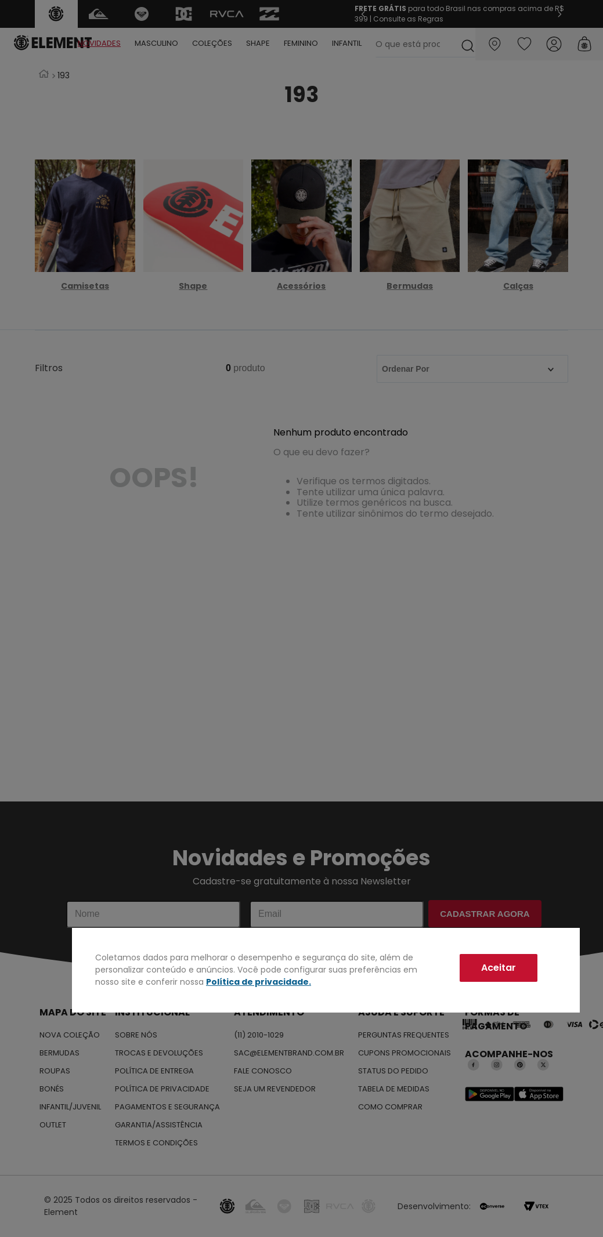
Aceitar (498, 967)
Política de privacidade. (258, 982)
